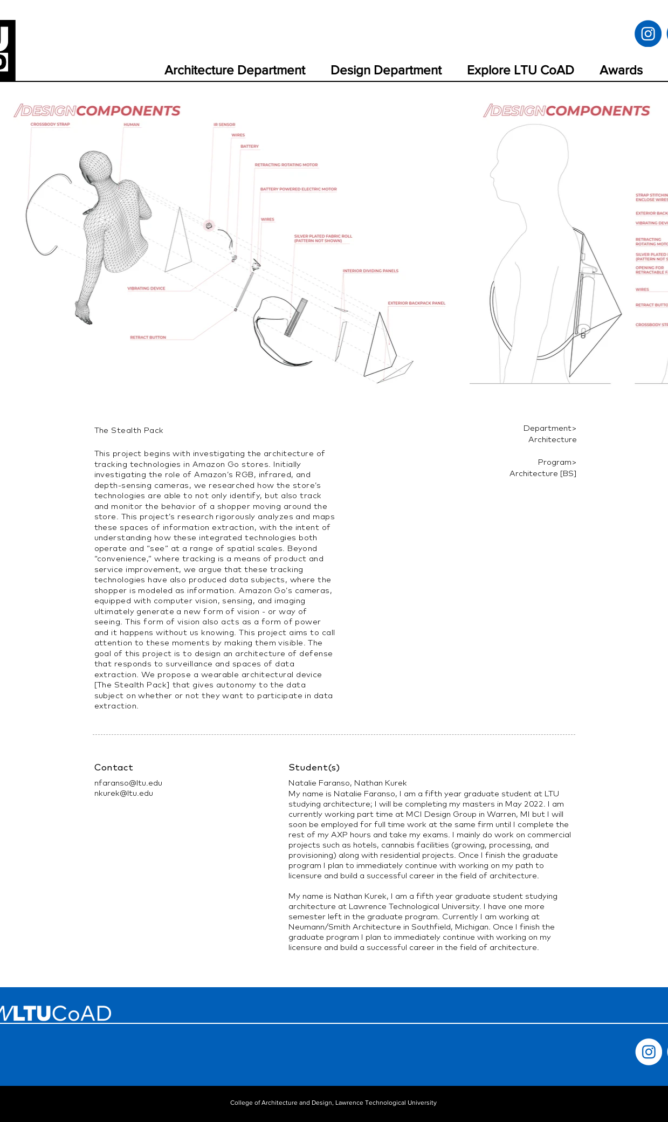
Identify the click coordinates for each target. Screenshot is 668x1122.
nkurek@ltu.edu (123, 793)
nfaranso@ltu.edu (128, 782)
